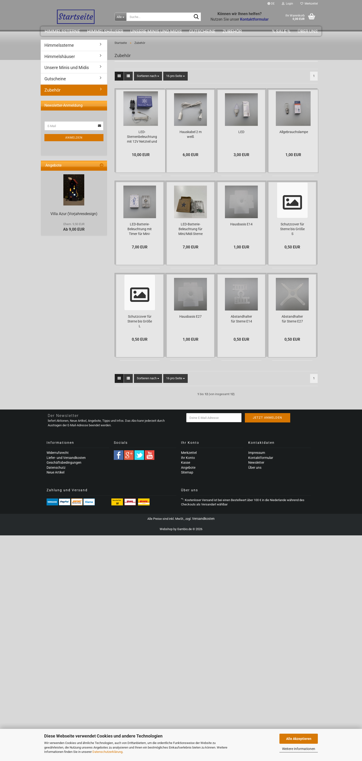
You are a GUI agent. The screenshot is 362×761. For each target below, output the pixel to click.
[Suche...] (121, 16)
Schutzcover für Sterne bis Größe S (292, 229)
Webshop (166, 529)
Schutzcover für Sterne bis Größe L (139, 321)
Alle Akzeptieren (298, 739)
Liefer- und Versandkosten (66, 458)
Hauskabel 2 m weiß (191, 134)
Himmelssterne (62, 31)
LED (241, 132)
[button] (271, 3)
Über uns (308, 31)
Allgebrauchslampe (293, 132)
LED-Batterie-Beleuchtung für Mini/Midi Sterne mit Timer (190, 229)
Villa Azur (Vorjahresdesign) (73, 213)
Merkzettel (309, 3)
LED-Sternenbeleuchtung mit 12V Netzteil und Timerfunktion (142, 137)
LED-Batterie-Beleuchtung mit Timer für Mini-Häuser (139, 229)
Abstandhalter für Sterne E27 (292, 319)
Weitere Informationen (298, 749)
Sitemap (187, 472)
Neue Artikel (55, 472)
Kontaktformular (260, 458)
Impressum (256, 453)
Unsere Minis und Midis (156, 31)
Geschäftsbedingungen (64, 462)
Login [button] (287, 3)
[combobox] (148, 76)
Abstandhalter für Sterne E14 (241, 319)
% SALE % (281, 31)
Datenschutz (56, 467)
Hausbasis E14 (241, 224)
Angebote (188, 467)
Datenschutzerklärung (107, 752)
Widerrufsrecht (58, 453)
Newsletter (256, 462)
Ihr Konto (188, 458)
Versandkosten (203, 519)
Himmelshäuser (105, 31)
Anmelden (74, 137)
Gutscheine (202, 31)
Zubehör (232, 31)
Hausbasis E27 (190, 316)
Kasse (185, 462)
